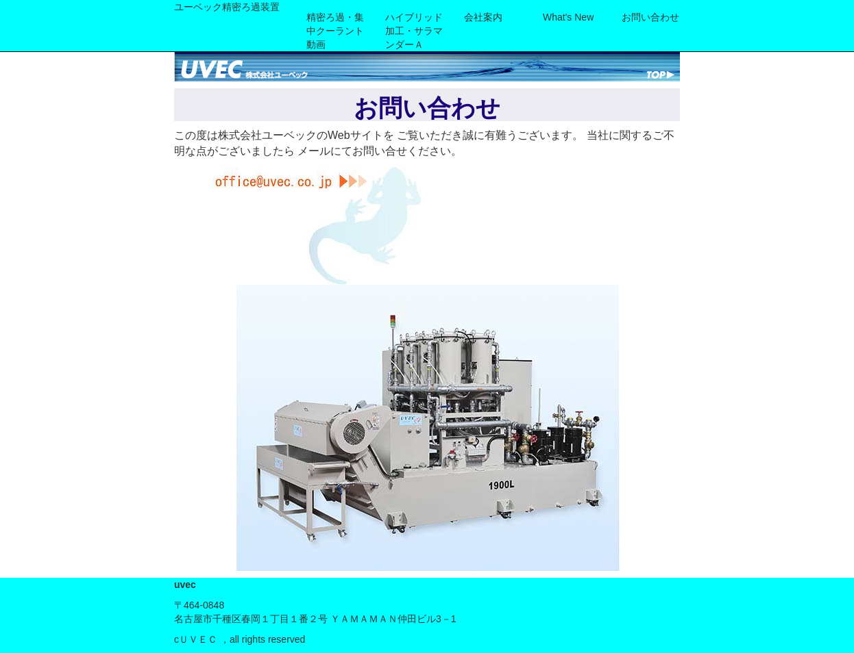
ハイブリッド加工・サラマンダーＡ (414, 31)
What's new (568, 17)
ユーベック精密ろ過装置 (227, 6)
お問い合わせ (650, 17)
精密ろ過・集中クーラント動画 (335, 31)
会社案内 (483, 17)
